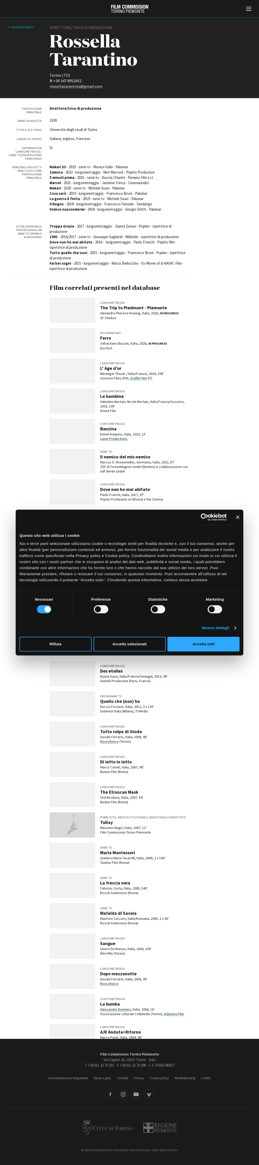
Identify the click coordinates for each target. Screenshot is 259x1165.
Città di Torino (107, 1127)
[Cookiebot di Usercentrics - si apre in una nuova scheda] (204, 517)
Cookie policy (159, 1078)
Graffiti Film (138, 378)
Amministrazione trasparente (68, 1078)
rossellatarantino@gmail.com (76, 86)
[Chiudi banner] (238, 517)
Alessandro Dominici (115, 1009)
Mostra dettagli (215, 628)
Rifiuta (55, 644)
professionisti (22, 27)
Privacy (139, 1078)
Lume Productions (113, 438)
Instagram (123, 1094)
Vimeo (149, 1094)
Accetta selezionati (129, 644)
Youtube (136, 1094)
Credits (205, 1078)
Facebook (110, 1094)
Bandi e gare (102, 1078)
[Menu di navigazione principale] (248, 9)
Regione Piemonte (160, 1128)
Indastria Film (174, 1014)
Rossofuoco (109, 741)
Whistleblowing (185, 1078)
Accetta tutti (203, 644)
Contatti (122, 1078)
